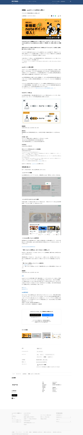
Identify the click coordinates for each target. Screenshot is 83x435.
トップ (13, 373)
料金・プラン (14, 418)
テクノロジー (16, 3)
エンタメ (28, 3)
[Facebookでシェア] (53, 16)
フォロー (14, 395)
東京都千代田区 (39, 359)
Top (12, 3)
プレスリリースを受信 (55, 1)
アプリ (25, 3)
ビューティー (33, 3)
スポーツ (56, 3)
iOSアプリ (24, 287)
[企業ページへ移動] (15, 385)
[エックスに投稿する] (51, 16)
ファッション (38, 3)
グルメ (53, 3)
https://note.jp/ (54, 382)
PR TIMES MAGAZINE (27, 420)
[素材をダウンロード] (58, 16)
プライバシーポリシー (19, 432)
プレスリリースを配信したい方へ (16, 421)
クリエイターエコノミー (49, 354)
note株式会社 (24, 373)
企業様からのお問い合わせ (47, 432)
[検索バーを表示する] (70, 1)
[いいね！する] (48, 16)
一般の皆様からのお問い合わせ (57, 432)
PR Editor (25, 424)
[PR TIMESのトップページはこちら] (24, 1)
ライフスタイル (44, 3)
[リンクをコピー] (60, 16)
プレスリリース (18, 373)
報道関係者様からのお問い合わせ (37, 432)
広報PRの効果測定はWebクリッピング (29, 422)
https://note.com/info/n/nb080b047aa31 (28, 246)
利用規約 (30, 432)
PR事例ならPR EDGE (43, 418)
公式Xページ (58, 419)
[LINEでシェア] (55, 16)
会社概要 (13, 432)
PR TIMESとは (14, 416)
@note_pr (26, 264)
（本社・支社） (45, 359)
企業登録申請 (63, 1)
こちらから (40, 160)
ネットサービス (40, 351)
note (37, 354)
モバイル (21, 3)
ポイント (42, 354)
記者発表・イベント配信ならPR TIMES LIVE (30, 418)
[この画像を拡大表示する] (26, 335)
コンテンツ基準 (25, 432)
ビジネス (49, 3)
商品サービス (39, 348)
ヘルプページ (34, 163)
